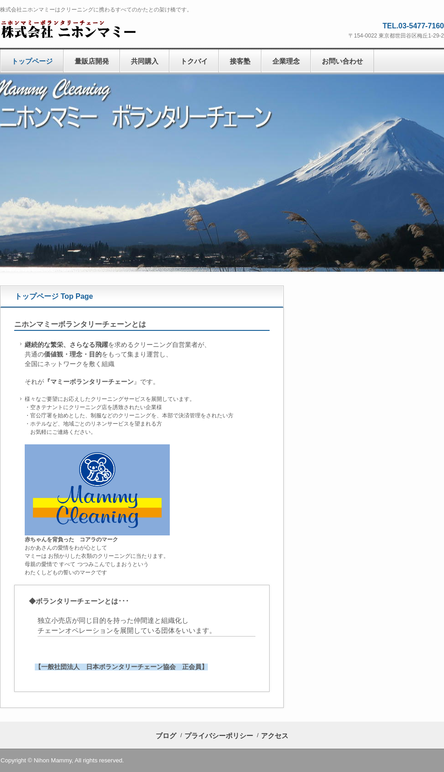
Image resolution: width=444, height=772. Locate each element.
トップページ (32, 61)
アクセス (274, 735)
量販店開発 (92, 61)
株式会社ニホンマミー (71, 28)
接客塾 (240, 61)
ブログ (166, 735)
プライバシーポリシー (218, 735)
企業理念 (286, 61)
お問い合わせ (342, 61)
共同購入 (144, 61)
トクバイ (194, 61)
